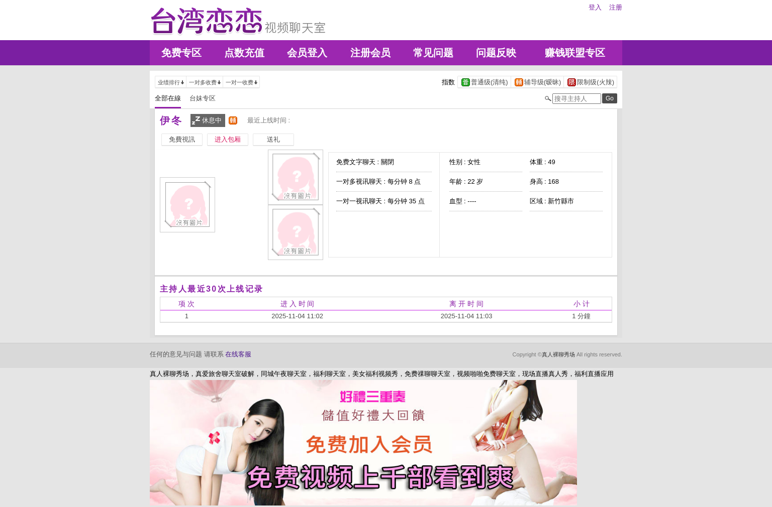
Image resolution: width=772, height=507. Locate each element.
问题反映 (496, 52)
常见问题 (433, 52)
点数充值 (244, 52)
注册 (615, 7)
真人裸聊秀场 (558, 354)
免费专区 (181, 52)
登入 (595, 7)
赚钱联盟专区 (575, 52)
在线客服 (238, 354)
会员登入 (307, 52)
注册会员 (370, 52)
